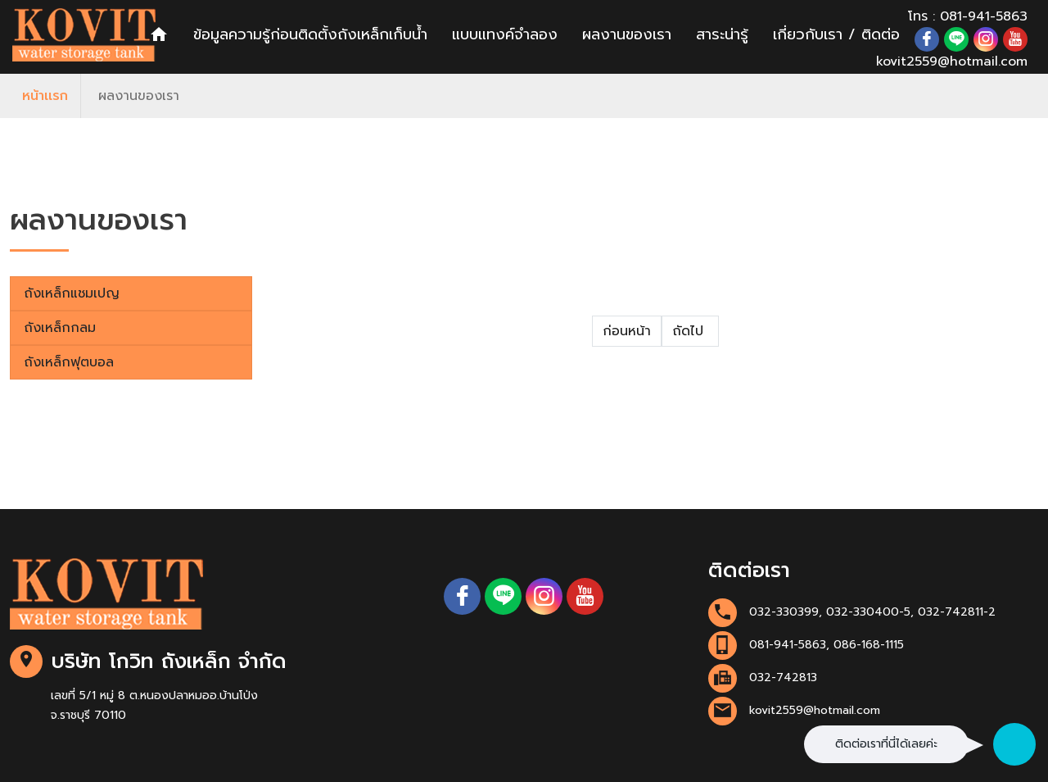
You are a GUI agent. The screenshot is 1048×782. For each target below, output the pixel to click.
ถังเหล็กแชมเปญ (72, 293)
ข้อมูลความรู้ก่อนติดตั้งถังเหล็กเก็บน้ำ (310, 34)
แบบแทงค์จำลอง (505, 34)
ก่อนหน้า (627, 331)
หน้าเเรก (45, 96)
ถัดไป (690, 331)
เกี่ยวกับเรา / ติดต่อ (836, 34)
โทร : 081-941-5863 (968, 16)
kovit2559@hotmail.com (952, 61)
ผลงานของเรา (626, 34)
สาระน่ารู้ (722, 34)
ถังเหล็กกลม (60, 328)
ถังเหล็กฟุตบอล (69, 362)
